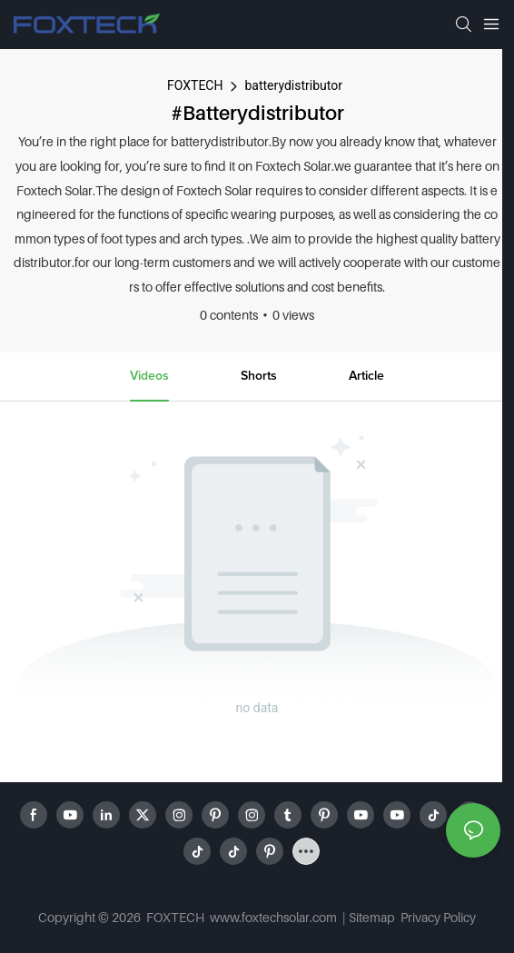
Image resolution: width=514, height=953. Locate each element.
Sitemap (373, 917)
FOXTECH (194, 85)
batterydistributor (292, 85)
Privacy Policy (438, 917)
